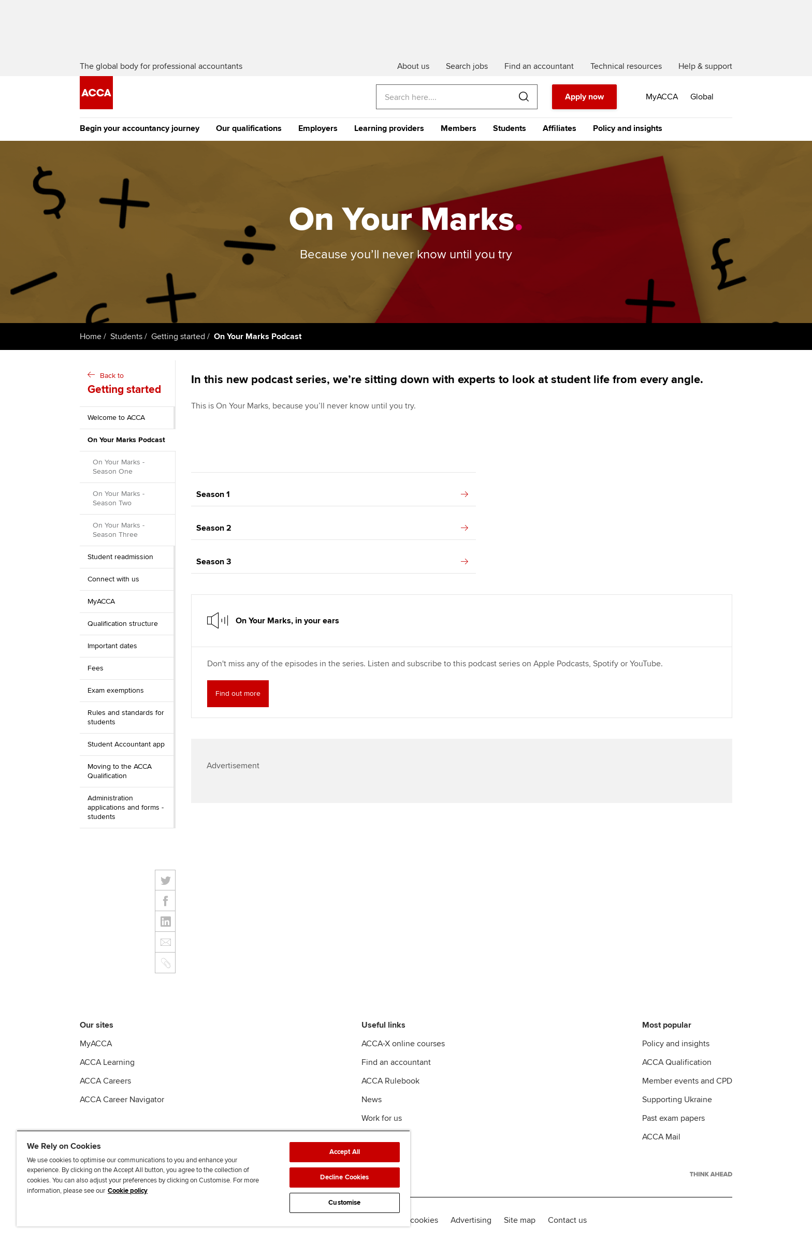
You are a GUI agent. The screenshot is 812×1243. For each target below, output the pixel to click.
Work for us (381, 1118)
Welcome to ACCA (116, 417)
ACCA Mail (661, 1137)
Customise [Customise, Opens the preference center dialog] (344, 1202)
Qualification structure (123, 623)
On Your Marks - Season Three (118, 530)
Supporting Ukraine (677, 1099)
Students (509, 128)
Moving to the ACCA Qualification (120, 771)
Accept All (344, 1152)
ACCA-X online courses (403, 1044)
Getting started (178, 336)
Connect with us (113, 579)
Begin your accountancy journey (139, 128)
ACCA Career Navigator (122, 1099)
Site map (519, 1220)
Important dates (112, 645)
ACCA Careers (105, 1081)
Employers (318, 128)
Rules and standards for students (126, 717)
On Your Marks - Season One (118, 467)
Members (458, 128)
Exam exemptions (116, 690)
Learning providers (389, 128)
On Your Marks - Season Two (118, 498)
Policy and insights (627, 128)
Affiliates (559, 128)
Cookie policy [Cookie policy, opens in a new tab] (128, 1191)
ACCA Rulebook (390, 1081)
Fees (96, 668)
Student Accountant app (126, 744)
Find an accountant (396, 1062)
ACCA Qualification (677, 1062)
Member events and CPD (687, 1081)
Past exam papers (673, 1118)
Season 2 (332, 528)
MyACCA (101, 601)
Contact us (567, 1220)
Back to (129, 384)
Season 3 (332, 562)
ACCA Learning (107, 1062)
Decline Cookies (344, 1177)
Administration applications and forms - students (126, 807)
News (371, 1099)
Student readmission (120, 556)
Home (91, 336)
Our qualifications (249, 128)
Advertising (471, 1220)
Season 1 (332, 494)
